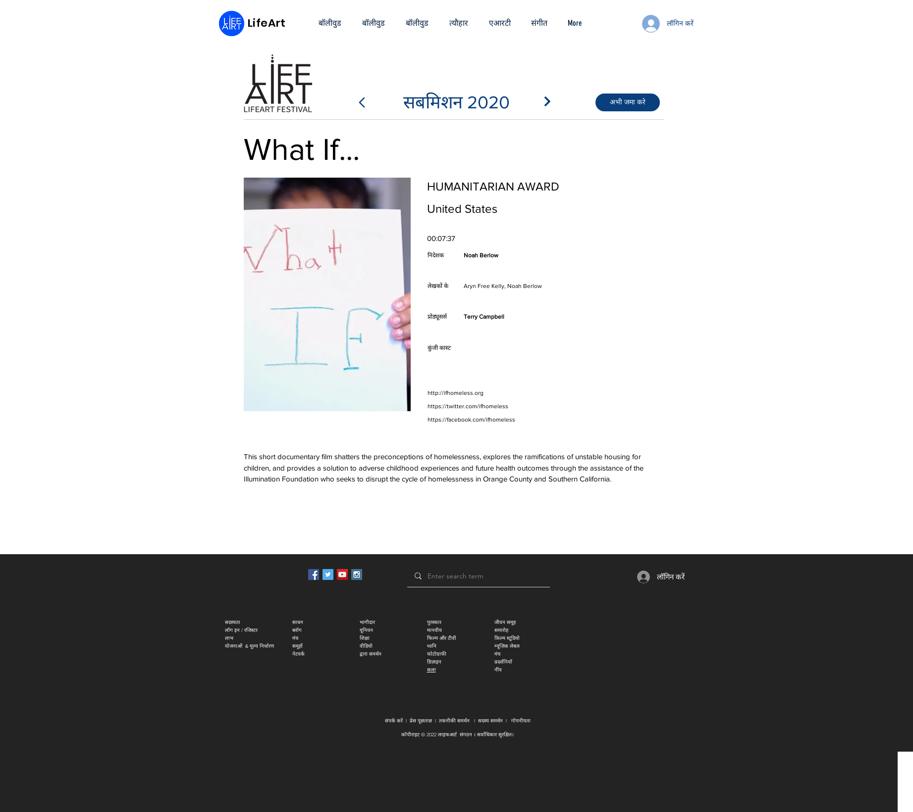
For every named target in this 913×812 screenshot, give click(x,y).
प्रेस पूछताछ (421, 720)
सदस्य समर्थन (490, 720)
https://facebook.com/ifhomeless (471, 419)
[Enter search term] (478, 576)
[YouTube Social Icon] (342, 574)
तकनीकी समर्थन (454, 720)
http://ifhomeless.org (455, 392)
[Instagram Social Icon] (356, 574)
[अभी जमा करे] (627, 102)
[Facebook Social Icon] (313, 574)
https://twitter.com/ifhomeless (468, 406)
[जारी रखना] (547, 101)
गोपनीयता (521, 720)
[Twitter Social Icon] (327, 574)
